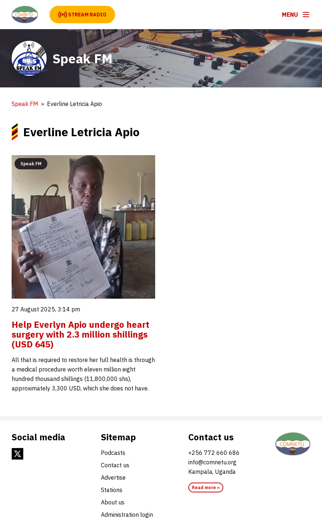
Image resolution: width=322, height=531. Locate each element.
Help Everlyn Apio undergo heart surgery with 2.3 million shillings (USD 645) (80, 334)
